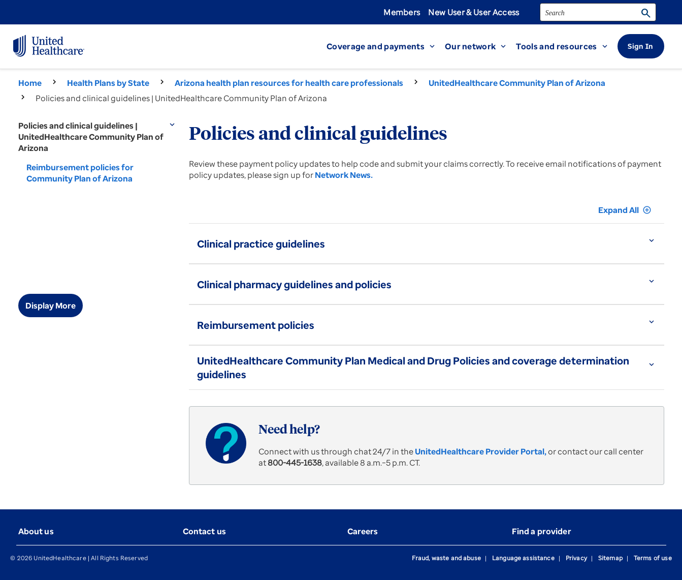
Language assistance (523, 558)
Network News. (344, 174)
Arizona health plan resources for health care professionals (289, 82)
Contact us (204, 531)
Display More (50, 305)
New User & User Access (473, 12)
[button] (386, 46)
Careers (362, 531)
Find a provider (541, 531)
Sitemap (610, 558)
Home (30, 82)
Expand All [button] (625, 210)
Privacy (576, 558)
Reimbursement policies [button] (255, 325)
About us (36, 531)
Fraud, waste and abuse (446, 558)
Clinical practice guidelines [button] (261, 244)
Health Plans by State (108, 82)
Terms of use (653, 558)
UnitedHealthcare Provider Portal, (480, 451)
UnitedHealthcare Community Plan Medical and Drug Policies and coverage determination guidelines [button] (413, 367)
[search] (598, 12)
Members (401, 12)
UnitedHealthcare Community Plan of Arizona (517, 82)
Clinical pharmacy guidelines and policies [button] (294, 284)
